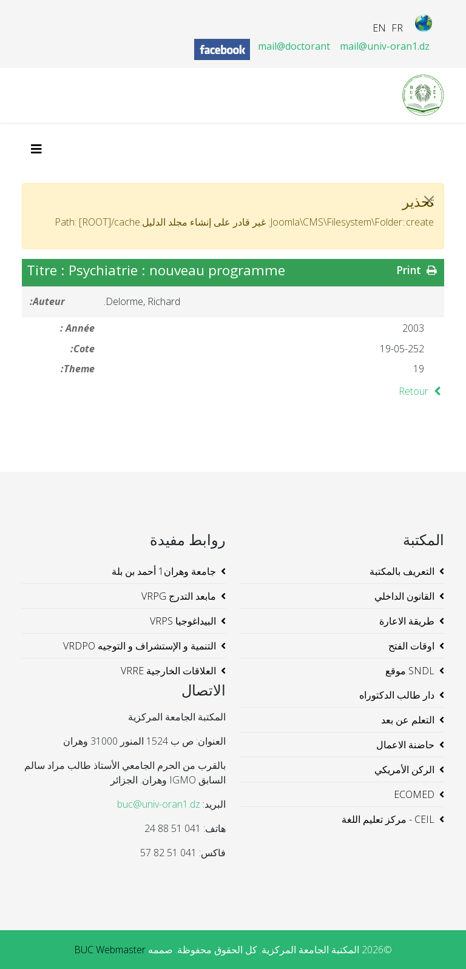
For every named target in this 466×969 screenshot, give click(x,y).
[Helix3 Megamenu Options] (39, 148)
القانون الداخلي (404, 596)
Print (417, 270)
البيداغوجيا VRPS (183, 621)
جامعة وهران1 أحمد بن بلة (164, 571)
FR (397, 28)
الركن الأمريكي (404, 769)
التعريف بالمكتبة (402, 571)
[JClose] (429, 201)
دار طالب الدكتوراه (396, 695)
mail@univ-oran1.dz (385, 46)
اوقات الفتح (411, 645)
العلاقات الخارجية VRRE (168, 670)
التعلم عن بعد (407, 719)
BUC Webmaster (110, 949)
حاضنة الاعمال (405, 744)
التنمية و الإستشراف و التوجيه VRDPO (139, 645)
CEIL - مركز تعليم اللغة (388, 819)
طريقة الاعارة (406, 621)
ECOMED (414, 794)
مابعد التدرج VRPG (178, 596)
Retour (421, 391)
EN (379, 28)
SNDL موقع (409, 670)
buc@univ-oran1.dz (158, 804)
